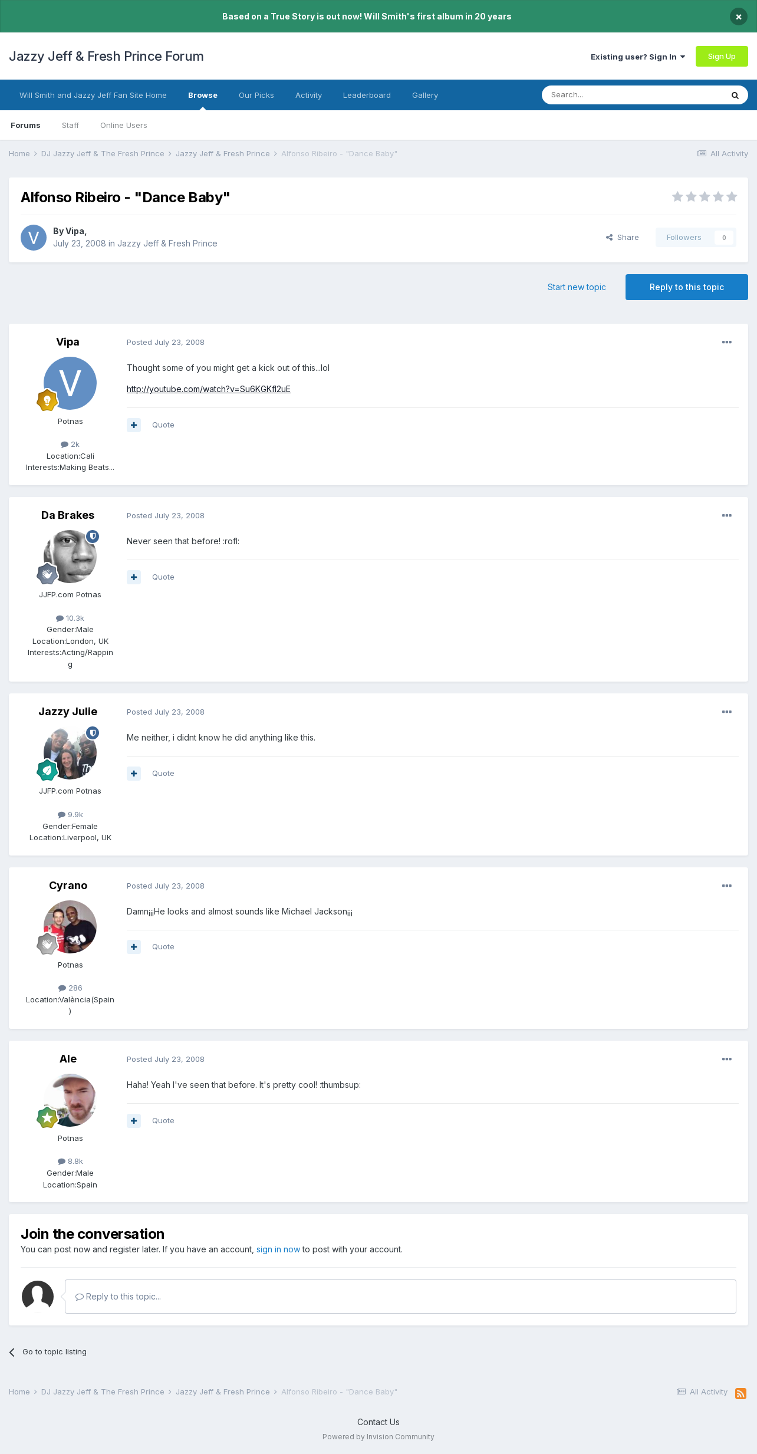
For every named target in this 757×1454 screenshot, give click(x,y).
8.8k (70, 1161)
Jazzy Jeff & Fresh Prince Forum (106, 56)
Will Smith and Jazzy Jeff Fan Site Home (93, 95)
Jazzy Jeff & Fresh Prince (167, 243)
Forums (26, 125)
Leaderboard (367, 95)
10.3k (70, 618)
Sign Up (722, 56)
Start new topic (577, 287)
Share (622, 237)
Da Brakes (67, 515)
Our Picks (256, 95)
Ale (68, 1058)
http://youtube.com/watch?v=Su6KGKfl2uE (209, 389)
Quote (163, 424)
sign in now (278, 1249)
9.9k (70, 814)
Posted (166, 342)
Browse (203, 100)
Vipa (74, 231)
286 (70, 987)
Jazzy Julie (67, 711)
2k (70, 444)
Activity (308, 95)
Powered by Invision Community (378, 1436)
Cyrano (68, 885)
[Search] (602, 94)
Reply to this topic (687, 287)
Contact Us (378, 1422)
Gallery (425, 95)
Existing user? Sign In (638, 56)
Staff (70, 125)
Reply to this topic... (118, 1296)
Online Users (123, 125)
